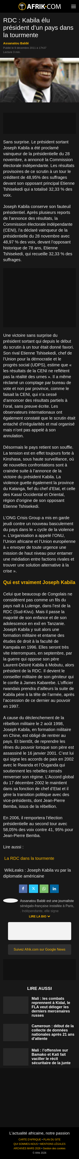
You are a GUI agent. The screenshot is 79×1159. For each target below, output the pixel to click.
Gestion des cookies (54, 1148)
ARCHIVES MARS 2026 (26, 1148)
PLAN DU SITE (51, 1139)
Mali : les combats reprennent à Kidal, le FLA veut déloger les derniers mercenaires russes (51, 1007)
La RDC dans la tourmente (29, 858)
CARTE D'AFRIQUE (30, 1139)
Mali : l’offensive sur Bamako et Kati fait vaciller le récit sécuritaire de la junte (51, 1056)
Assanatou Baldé (16, 43)
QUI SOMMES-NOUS (25, 1144)
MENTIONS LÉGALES (53, 1144)
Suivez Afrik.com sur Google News (39, 949)
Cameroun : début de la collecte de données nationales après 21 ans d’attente (53, 1032)
